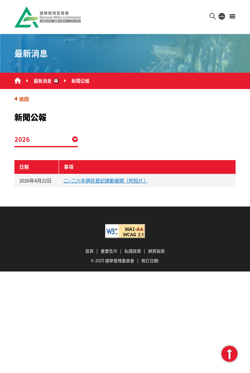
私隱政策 (132, 251)
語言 (222, 16)
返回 (24, 98)
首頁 (89, 251)
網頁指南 (156, 251)
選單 (232, 16)
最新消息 (43, 80)
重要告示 (109, 251)
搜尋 (212, 16)
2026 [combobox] (22, 139)
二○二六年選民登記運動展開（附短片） (105, 180)
